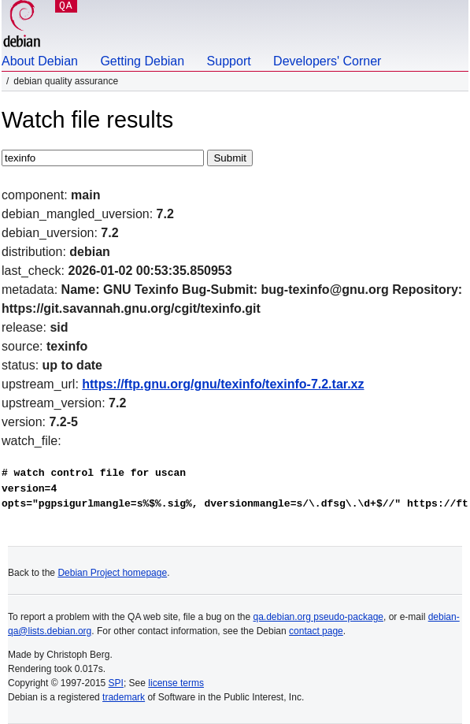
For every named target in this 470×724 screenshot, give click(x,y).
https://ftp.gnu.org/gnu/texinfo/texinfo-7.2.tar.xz (223, 384)
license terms (176, 683)
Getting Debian (142, 61)
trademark (123, 697)
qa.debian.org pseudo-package (318, 616)
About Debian (40, 61)
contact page (316, 631)
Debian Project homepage (112, 572)
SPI (116, 683)
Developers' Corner (327, 61)
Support (229, 61)
